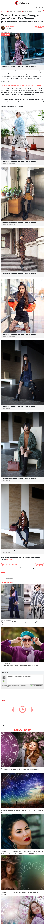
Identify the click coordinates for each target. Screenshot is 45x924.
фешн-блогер (9, 578)
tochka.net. (9, 559)
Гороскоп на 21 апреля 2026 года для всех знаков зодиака (20, 770)
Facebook (16, 568)
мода (7, 577)
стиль (14, 577)
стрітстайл (22, 577)
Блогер (32, 577)
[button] (39, 7)
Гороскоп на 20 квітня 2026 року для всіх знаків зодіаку (19, 893)
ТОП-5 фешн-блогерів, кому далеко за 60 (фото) (19, 665)
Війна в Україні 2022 (29, 11)
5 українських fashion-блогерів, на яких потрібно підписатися (20, 623)
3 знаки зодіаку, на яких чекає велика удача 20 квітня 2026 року (22, 811)
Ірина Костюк (10, 26)
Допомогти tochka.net (14, 11)
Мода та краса (5, 34)
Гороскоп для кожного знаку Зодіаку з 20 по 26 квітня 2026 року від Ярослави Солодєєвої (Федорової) (22, 852)
